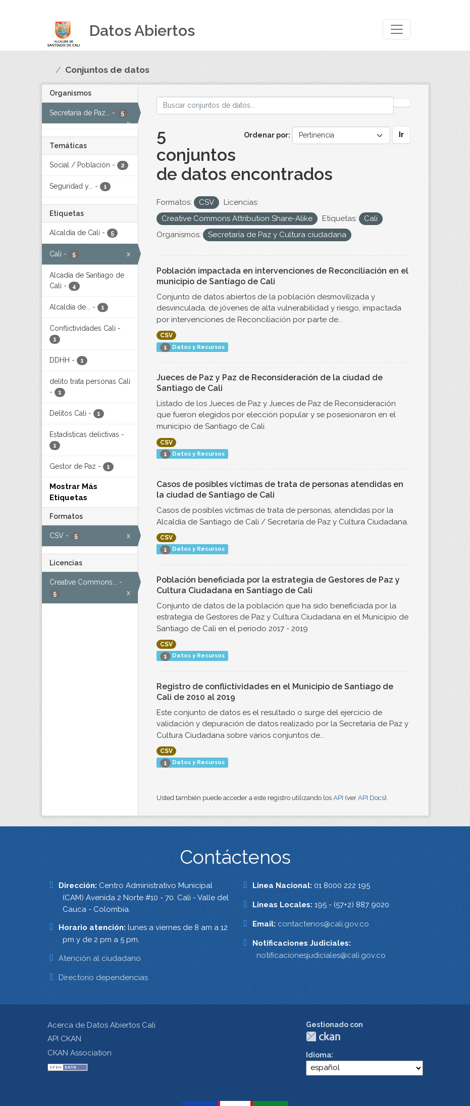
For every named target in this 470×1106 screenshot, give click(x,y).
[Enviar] (401, 102)
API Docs (371, 798)
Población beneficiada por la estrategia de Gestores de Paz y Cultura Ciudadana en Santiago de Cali (278, 585)
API (338, 798)
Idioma (318, 1055)
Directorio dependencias (103, 977)
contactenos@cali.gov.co (323, 923)
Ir (401, 134)
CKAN (323, 1036)
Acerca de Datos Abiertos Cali (101, 1025)
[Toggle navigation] (397, 29)
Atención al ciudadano (100, 958)
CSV (166, 335)
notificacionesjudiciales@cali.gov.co (321, 955)
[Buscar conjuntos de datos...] (275, 105)
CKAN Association (79, 1052)
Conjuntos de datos (107, 70)
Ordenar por (266, 135)
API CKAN (64, 1038)
